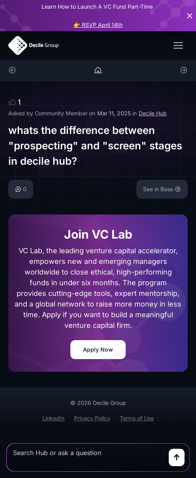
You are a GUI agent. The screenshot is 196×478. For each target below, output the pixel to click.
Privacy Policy (92, 418)
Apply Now (98, 349)
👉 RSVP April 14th (98, 24)
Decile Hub (153, 113)
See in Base (162, 189)
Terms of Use (137, 418)
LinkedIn (53, 418)
